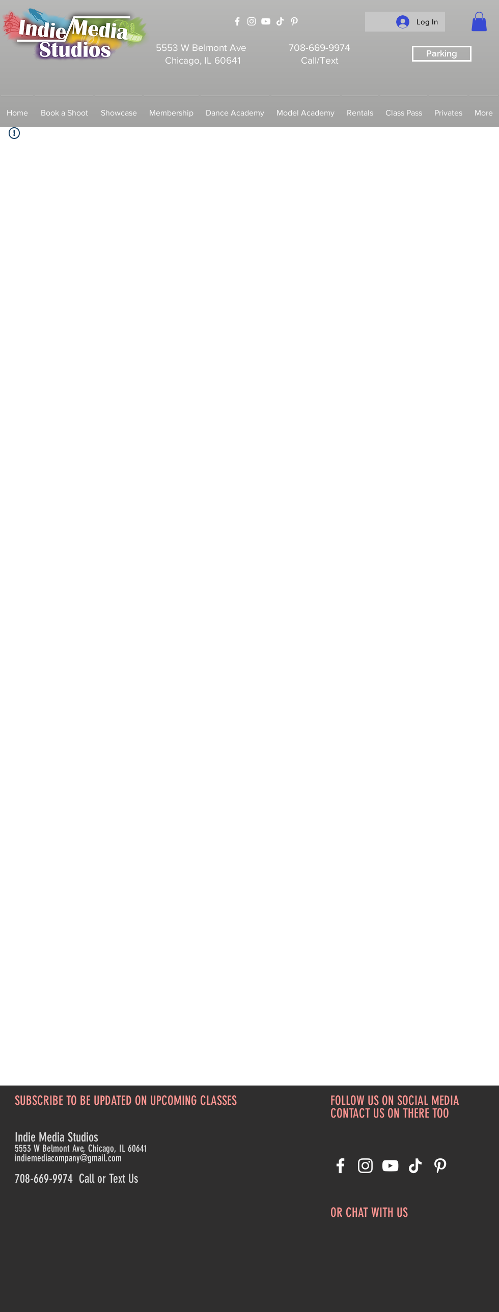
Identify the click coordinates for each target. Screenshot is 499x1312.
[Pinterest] (294, 21)
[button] (479, 21)
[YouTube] (265, 21)
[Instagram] (251, 21)
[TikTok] (280, 21)
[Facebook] (237, 21)
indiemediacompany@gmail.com (68, 1158)
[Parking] (442, 54)
